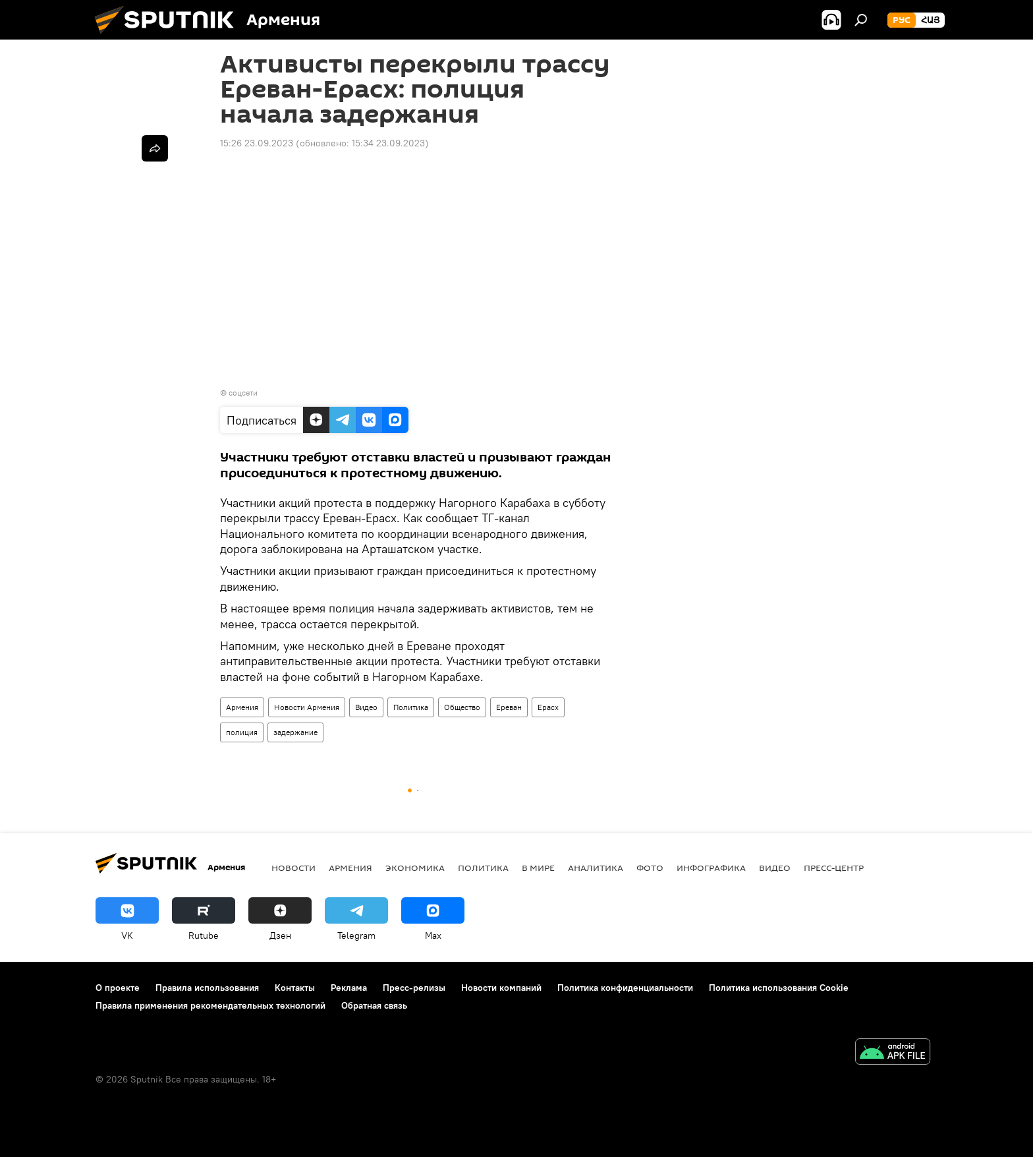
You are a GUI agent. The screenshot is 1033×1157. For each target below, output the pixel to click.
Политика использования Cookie (779, 988)
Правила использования (207, 988)
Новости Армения (306, 707)
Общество (462, 707)
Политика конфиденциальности (625, 988)
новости (293, 868)
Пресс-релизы (414, 988)
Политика (410, 707)
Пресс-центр (834, 868)
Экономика (415, 868)
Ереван (509, 707)
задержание (295, 732)
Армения (242, 707)
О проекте (118, 988)
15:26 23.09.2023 (256, 143)
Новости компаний (501, 988)
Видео (366, 707)
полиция (242, 732)
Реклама (349, 988)
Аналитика (595, 868)
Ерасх (548, 707)
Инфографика (711, 868)
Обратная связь (374, 1005)
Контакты (295, 988)
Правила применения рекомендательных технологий (210, 1005)
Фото (649, 868)
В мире (538, 868)
